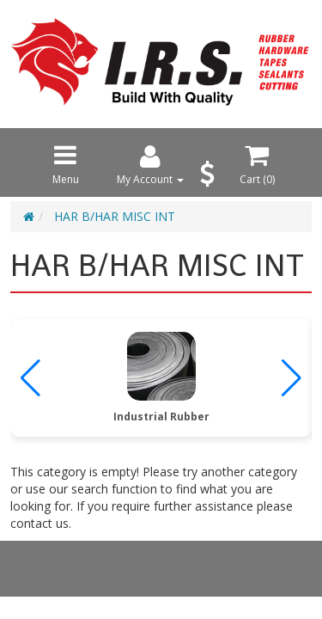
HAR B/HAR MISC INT (114, 216)
